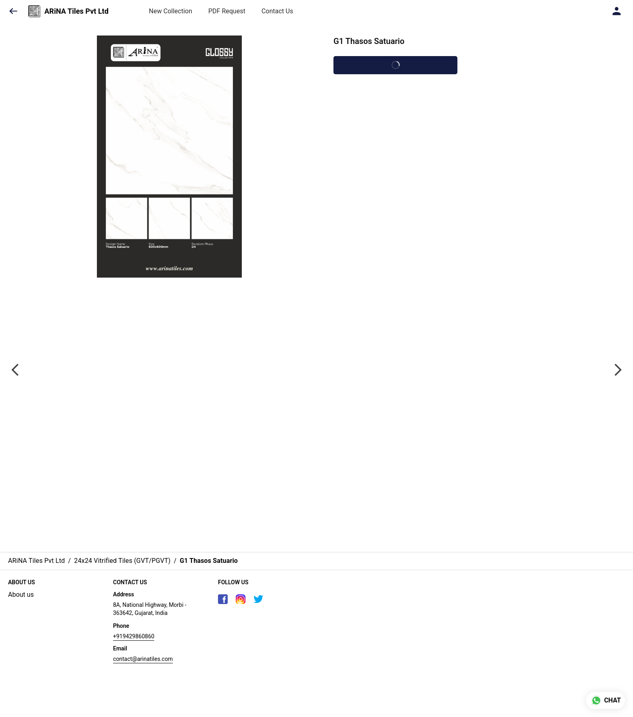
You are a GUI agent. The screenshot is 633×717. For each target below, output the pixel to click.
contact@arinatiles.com (143, 659)
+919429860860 (133, 636)
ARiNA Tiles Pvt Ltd (76, 11)
